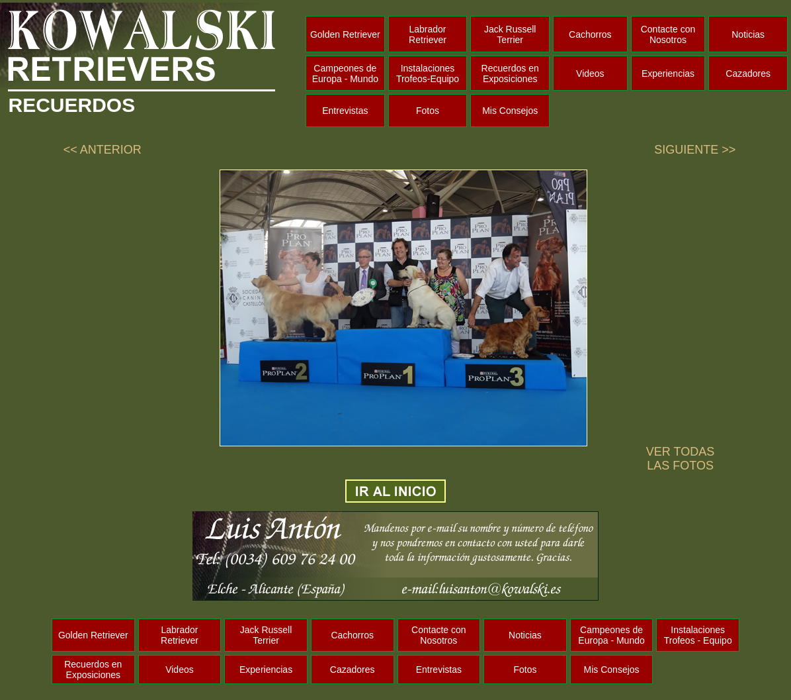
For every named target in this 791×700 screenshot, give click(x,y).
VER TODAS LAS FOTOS (680, 458)
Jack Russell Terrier (510, 34)
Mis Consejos (510, 110)
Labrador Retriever (427, 34)
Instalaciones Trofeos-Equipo (427, 73)
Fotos (427, 110)
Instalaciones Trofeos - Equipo (698, 635)
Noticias (748, 34)
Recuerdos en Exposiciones (510, 73)
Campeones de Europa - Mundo (345, 73)
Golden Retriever (345, 34)
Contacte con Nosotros (668, 34)
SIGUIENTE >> (694, 149)
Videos (590, 73)
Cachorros (590, 34)
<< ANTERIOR (102, 149)
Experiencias (668, 73)
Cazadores (748, 73)
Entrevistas (345, 110)
